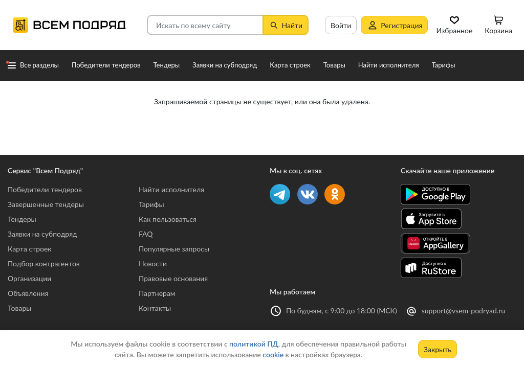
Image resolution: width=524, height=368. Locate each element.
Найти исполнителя (171, 189)
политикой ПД (253, 343)
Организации (29, 278)
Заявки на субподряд (42, 233)
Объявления (28, 293)
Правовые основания (173, 278)
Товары (19, 308)
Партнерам (157, 293)
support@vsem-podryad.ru (463, 310)
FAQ (146, 233)
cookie (273, 354)
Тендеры (22, 219)
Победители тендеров (45, 189)
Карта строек (30, 248)
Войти (341, 25)
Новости (153, 263)
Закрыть (437, 349)
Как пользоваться (167, 219)
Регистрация (394, 25)
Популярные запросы (174, 248)
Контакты (155, 308)
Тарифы (151, 204)
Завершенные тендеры (46, 204)
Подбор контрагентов (44, 263)
